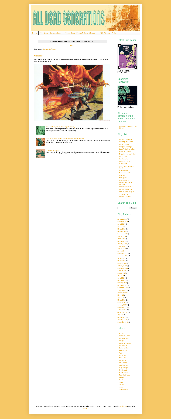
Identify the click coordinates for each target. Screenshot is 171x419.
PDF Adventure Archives (109, 33)
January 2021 (122, 285)
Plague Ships (123, 368)
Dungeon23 (123, 345)
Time (121, 387)
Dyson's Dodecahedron (127, 149)
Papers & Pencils (124, 180)
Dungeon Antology (125, 147)
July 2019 (120, 315)
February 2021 (122, 283)
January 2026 (122, 219)
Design (121, 340)
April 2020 (120, 297)
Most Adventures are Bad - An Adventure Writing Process (65, 138)
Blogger (85, 408)
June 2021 (121, 278)
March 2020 (121, 300)
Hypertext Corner (124, 161)
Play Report (123, 370)
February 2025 (122, 231)
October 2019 (122, 310)
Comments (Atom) (49, 49)
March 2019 (121, 317)
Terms (121, 382)
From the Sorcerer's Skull (127, 154)
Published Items (124, 375)
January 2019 (122, 319)
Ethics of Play (123, 348)
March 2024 (121, 241)
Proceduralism (124, 372)
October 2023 (122, 246)
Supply (121, 380)
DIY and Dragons (124, 144)
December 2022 (122, 253)
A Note (121, 333)
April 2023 (120, 251)
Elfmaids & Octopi (125, 151)
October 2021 (122, 271)
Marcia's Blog (123, 170)
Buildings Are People (126, 142)
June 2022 (121, 258)
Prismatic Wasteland (126, 187)
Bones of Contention (126, 139)
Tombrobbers (123, 390)
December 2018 (122, 322)
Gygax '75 (122, 353)
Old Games (38, 56)
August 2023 (121, 248)
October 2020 (122, 290)
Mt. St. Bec (122, 355)
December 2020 (122, 288)
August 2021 (121, 273)
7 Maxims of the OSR (53, 150)
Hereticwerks (123, 159)
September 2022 (122, 256)
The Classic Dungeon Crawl (50, 33)
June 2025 (121, 224)
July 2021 (120, 275)
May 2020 (120, 295)
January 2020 (122, 305)
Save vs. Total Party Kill (126, 192)
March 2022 (121, 261)
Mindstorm (123, 175)
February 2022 (122, 263)
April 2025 (120, 226)
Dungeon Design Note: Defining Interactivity (60, 127)
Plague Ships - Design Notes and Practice (80, 33)
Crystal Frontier (124, 338)
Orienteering (123, 365)
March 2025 (121, 229)
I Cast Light (123, 164)
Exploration (123, 350)
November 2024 (122, 234)
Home (34, 33)
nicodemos (123, 406)
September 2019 (122, 312)
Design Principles (125, 343)
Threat (121, 385)
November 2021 (122, 268)
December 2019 (122, 307)
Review (121, 377)
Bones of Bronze (124, 336)
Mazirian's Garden (125, 173)
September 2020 (122, 293)
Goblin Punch (123, 156)
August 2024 (121, 236)
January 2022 (122, 266)
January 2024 (122, 244)
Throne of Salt (124, 194)
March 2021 (121, 280)
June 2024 (121, 239)
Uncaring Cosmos (125, 197)
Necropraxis (123, 178)
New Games (123, 358)
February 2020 (122, 302)
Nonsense (122, 360)
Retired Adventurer (125, 189)
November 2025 (122, 222)
